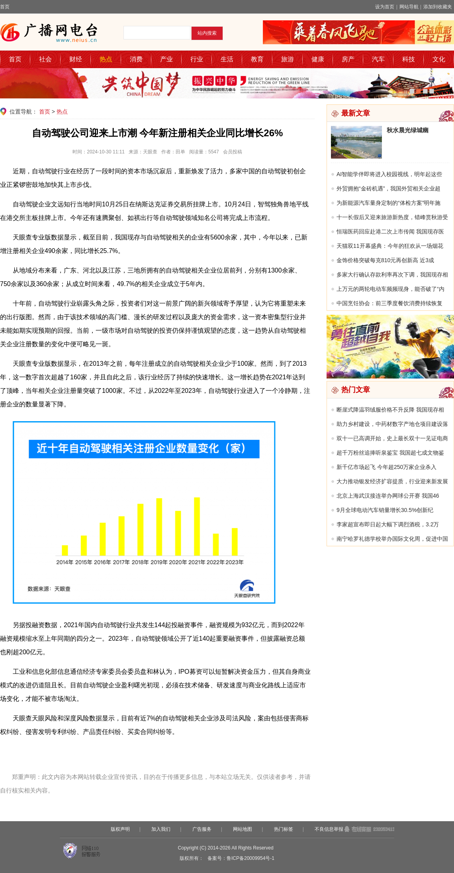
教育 (257, 59)
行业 (196, 59)
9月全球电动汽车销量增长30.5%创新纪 (385, 510)
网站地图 (242, 829)
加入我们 (160, 829)
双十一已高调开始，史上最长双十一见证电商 (392, 438)
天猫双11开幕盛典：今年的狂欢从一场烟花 (390, 246)
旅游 (287, 59)
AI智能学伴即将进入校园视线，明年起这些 (389, 174)
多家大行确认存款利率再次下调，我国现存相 (392, 274)
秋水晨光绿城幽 (408, 130)
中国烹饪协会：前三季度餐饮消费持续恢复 (389, 303)
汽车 (378, 59)
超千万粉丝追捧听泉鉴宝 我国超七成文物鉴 (390, 452)
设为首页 (384, 7)
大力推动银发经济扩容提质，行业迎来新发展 (392, 481)
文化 (438, 59)
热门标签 (283, 829)
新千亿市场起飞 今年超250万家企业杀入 (386, 467)
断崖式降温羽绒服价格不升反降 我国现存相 (390, 409)
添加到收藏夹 (437, 7)
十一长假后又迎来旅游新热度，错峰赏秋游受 (392, 217)
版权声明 (120, 829)
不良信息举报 (329, 829)
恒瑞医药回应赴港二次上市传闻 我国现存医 (390, 231)
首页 (5, 7)
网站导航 (409, 7)
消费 (136, 59)
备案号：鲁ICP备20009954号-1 (240, 858)
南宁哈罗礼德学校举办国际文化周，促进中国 (392, 539)
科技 (408, 59)
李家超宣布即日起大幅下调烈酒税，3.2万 (388, 524)
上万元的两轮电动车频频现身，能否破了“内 (390, 289)
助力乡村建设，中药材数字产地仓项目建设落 (392, 424)
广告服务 (201, 829)
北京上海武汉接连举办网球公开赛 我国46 (388, 495)
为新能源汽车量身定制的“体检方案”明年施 (388, 203)
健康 (317, 59)
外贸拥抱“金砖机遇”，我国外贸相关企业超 (388, 188)
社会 (45, 59)
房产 (348, 59)
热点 (106, 59)
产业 (166, 59)
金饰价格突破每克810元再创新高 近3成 (385, 260)
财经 (75, 59)
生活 (227, 59)
